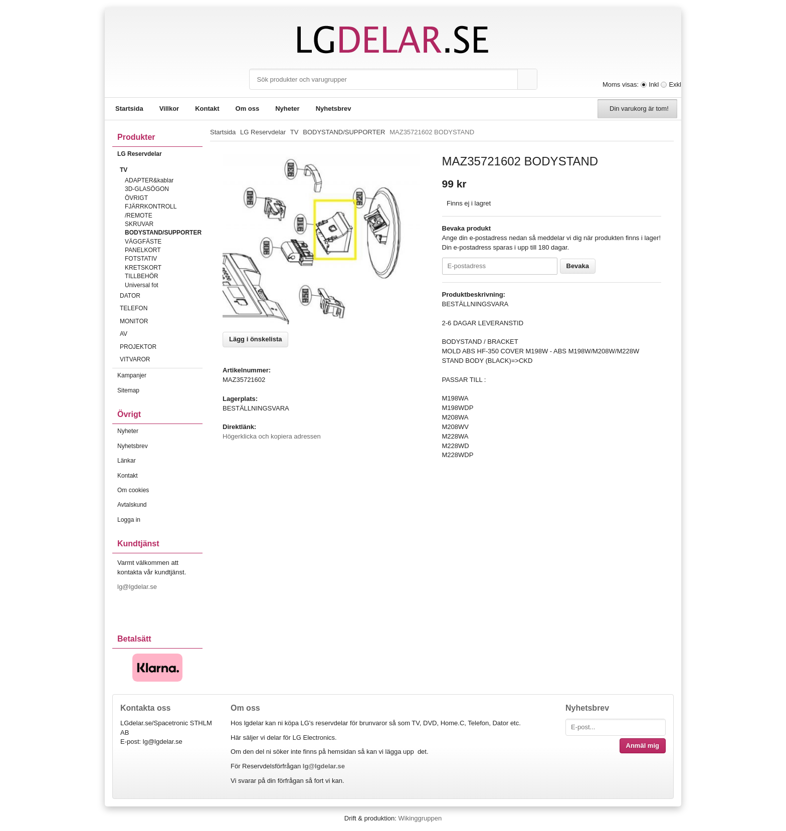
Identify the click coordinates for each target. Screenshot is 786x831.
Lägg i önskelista (255, 339)
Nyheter (287, 108)
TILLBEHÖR (141, 276)
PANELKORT (143, 250)
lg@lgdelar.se (138, 586)
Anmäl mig (642, 745)
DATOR (161, 295)
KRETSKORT (143, 267)
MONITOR (161, 321)
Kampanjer (131, 375)
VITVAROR (161, 359)
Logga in (128, 519)
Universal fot (141, 285)
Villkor (169, 108)
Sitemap (128, 390)
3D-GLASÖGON (147, 188)
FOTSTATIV (141, 258)
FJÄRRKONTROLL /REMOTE (150, 211)
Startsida (129, 108)
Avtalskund (131, 504)
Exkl (675, 84)
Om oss (248, 108)
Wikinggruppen (420, 818)
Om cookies (133, 490)
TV (161, 169)
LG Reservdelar (160, 153)
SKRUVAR (139, 224)
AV (161, 333)
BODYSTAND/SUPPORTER (163, 232)
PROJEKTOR (161, 346)
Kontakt (207, 108)
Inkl (654, 84)
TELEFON (161, 308)
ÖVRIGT (136, 197)
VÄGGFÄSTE (143, 241)
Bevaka (578, 266)
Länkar (126, 460)
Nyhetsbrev (333, 108)
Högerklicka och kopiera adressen (272, 436)
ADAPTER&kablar (149, 180)
